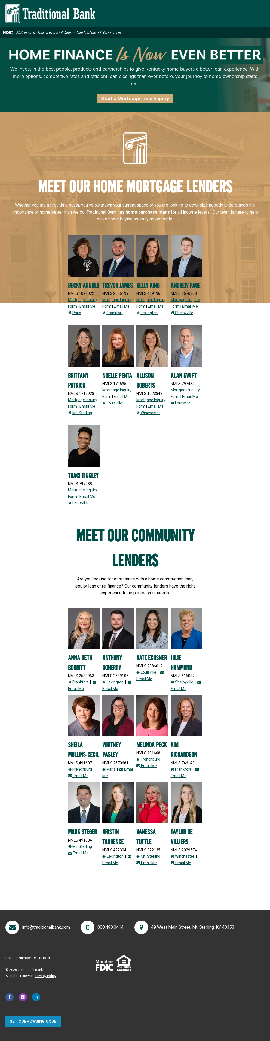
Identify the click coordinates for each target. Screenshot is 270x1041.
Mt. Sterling (80, 413)
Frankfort (112, 313)
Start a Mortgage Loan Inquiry (135, 98)
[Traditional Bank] (50, 7)
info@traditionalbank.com (46, 927)
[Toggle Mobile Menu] (256, 14)
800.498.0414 (110, 927)
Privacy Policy (45, 976)
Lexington (147, 313)
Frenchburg (80, 769)
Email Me (87, 306)
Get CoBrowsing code (33, 1021)
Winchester (148, 413)
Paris (74, 313)
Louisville (112, 403)
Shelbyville (182, 313)
